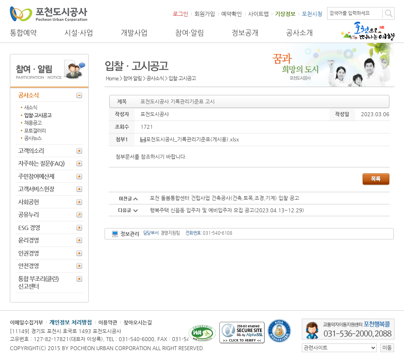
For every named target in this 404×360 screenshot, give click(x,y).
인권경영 (28, 253)
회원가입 (205, 14)
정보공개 (245, 33)
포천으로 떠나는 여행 (367, 31)
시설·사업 (78, 33)
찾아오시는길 (137, 322)
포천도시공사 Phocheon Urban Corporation (48, 13)
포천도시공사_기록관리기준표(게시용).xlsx (189, 139)
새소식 (30, 107)
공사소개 (299, 33)
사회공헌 (28, 202)
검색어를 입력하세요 (349, 13)
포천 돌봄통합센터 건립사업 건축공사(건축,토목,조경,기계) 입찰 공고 (224, 198)
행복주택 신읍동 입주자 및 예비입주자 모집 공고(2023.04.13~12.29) (227, 210)
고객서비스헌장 (36, 189)
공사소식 (28, 95)
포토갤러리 (35, 131)
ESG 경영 (29, 227)
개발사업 (134, 33)
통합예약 (23, 33)
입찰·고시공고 (37, 115)
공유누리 (28, 214)
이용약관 (107, 322)
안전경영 (28, 265)
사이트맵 (258, 14)
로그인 (180, 14)
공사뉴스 (32, 138)
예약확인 (231, 14)
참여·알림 (189, 33)
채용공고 (32, 123)
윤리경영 (28, 240)
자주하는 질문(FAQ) (41, 163)
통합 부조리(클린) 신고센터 (38, 282)
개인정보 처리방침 (70, 322)
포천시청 (312, 14)
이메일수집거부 (26, 322)
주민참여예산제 (36, 176)
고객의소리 (31, 150)
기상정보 (285, 14)
